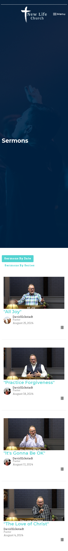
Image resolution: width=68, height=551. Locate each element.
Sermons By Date (17, 258)
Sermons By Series (20, 265)
